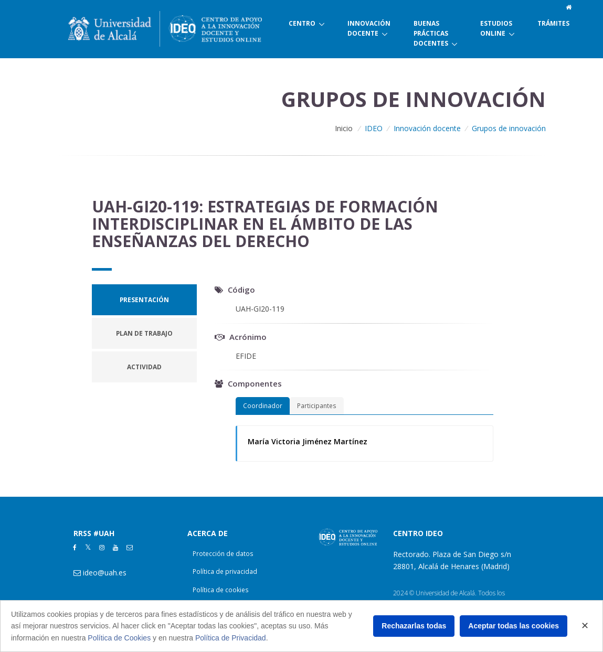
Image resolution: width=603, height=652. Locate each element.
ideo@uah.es (104, 573)
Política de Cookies (119, 638)
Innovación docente (427, 128)
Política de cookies (221, 589)
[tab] (144, 299)
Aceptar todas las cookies (513, 626)
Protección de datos (223, 553)
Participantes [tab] (316, 405)
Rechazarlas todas (414, 626)
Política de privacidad (225, 571)
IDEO (374, 128)
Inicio (344, 128)
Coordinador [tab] (262, 405)
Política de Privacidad (230, 638)
